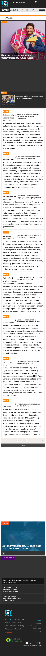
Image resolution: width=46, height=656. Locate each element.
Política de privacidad (35, 626)
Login (12, 2)
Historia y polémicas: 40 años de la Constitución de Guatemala (21, 547)
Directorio (38, 631)
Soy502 (8, 619)
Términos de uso (36, 628)
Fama (7, 626)
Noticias (7, 622)
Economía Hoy (18, 619)
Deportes (13, 626)
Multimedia (18, 629)
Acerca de (38, 623)
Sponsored (8, 632)
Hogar (3, 22)
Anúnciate (38, 620)
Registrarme (20, 2)
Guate (14, 622)
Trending (21, 626)
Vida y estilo (9, 629)
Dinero (20, 622)
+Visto (23, 445)
